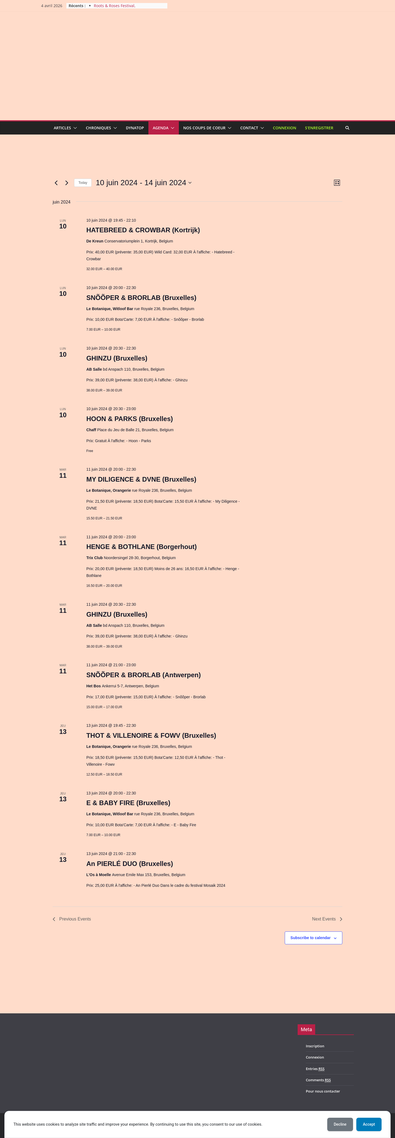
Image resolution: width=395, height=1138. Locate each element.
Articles (62, 127)
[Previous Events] (56, 182)
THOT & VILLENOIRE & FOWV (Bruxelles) (151, 735)
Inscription (315, 1045)
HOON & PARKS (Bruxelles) (129, 418)
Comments (318, 1080)
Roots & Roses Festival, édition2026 (115, 8)
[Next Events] (66, 182)
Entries (315, 1068)
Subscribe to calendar (310, 938)
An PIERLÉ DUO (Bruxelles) (129, 863)
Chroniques (98, 127)
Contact (249, 127)
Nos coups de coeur (204, 127)
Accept (369, 1124)
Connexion (284, 127)
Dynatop (135, 127)
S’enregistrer (319, 127)
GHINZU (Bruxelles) (117, 358)
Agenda (160, 127)
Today (82, 183)
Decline (340, 1124)
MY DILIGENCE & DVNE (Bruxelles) (141, 479)
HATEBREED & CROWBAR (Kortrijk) (143, 230)
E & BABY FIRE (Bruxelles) (128, 803)
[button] (74, 128)
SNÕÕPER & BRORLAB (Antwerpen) (143, 675)
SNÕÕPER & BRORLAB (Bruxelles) (141, 297)
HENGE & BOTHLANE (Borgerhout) (141, 546)
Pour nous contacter (323, 1091)
